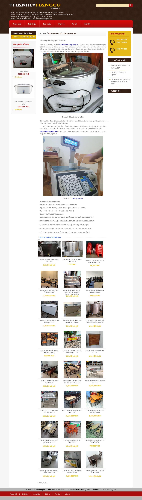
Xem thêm (18, 77)
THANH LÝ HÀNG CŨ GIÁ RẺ (24, 37)
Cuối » (45, 483)
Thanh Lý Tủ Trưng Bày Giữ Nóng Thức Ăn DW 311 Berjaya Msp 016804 (72, 292)
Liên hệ (87, 24)
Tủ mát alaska (23, 71)
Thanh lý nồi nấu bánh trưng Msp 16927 (49, 260)
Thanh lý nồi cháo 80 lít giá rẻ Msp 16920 (72, 260)
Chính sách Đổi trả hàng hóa (78, 490)
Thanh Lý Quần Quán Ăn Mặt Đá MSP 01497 (72, 471)
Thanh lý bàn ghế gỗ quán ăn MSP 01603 (95, 441)
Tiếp (41, 483)
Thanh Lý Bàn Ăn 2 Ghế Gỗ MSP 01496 (95, 471)
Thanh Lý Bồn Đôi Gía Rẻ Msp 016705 (95, 381)
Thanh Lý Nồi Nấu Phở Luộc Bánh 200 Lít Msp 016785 (95, 321)
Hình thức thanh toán (56, 490)
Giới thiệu (32, 24)
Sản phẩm (47, 24)
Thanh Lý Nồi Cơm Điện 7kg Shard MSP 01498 (49, 471)
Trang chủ (17, 24)
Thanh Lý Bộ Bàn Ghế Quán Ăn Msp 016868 (49, 291)
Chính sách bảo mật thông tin (104, 490)
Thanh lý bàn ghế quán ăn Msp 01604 (72, 441)
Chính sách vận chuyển (35, 490)
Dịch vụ (61, 24)
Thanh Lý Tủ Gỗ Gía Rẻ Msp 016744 (95, 351)
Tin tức (74, 24)
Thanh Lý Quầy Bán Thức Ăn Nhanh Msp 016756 (72, 351)
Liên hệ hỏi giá (49, 265)
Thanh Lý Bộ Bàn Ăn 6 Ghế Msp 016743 (49, 381)
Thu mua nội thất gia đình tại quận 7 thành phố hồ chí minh (120, 81)
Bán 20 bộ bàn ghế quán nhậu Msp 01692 (72, 411)
